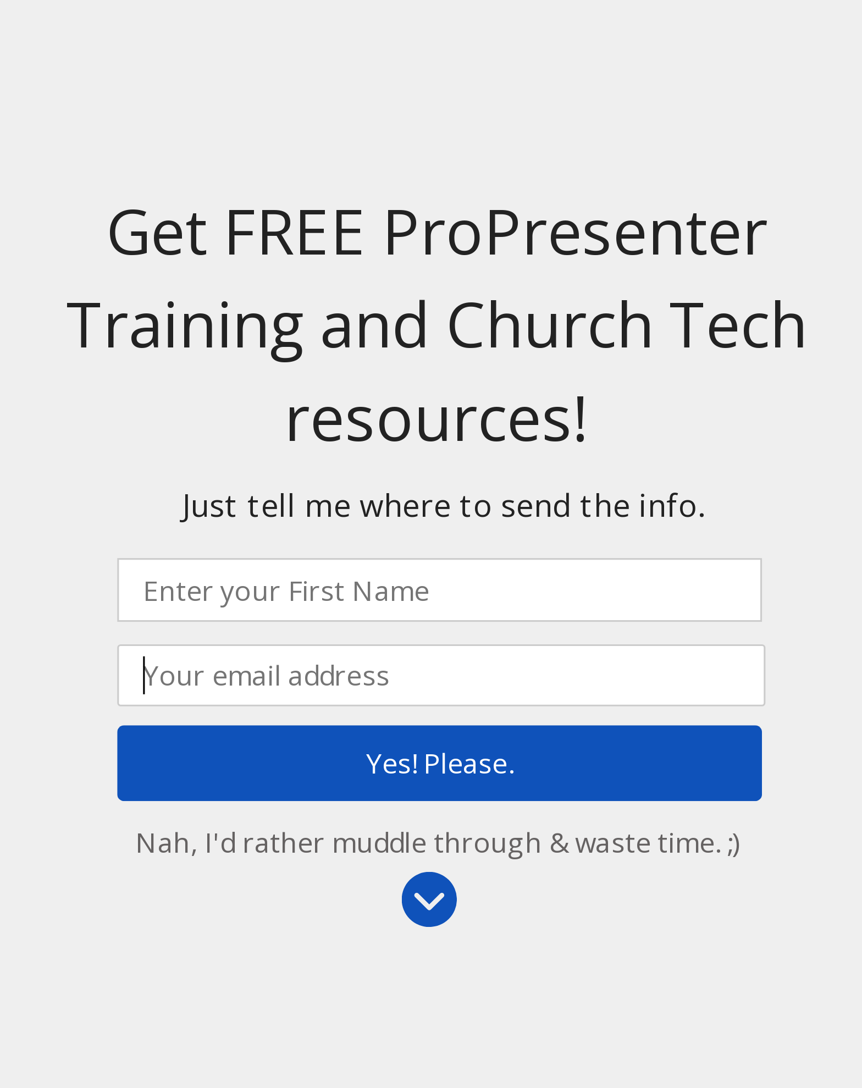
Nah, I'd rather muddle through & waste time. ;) (438, 842)
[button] (437, 325)
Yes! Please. (439, 763)
